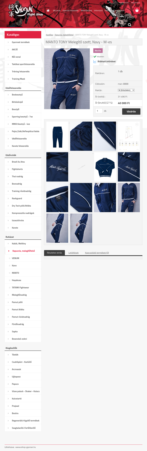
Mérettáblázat (86, 10)
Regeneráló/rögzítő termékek (25, 420)
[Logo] (24, 10)
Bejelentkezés (124, 2)
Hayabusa (16, 280)
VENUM (15, 258)
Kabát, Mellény (19, 243)
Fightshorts (17, 169)
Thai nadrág (17, 176)
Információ (98, 10)
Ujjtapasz (16, 376)
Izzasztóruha (18, 220)
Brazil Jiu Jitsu (18, 161)
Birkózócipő (17, 102)
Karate (15, 227)
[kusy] (98, 110)
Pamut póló (17, 302)
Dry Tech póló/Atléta (21, 205)
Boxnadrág (17, 183)
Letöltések (73, 252)
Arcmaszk (16, 369)
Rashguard (17, 198)
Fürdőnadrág (18, 324)
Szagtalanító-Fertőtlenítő (23, 428)
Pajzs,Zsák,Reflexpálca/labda (25, 131)
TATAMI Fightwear (20, 287)
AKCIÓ (15, 49)
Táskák (15, 354)
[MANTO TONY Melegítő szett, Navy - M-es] (67, 49)
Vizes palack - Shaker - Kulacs (26, 391)
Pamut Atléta (18, 309)
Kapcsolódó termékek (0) (97, 252)
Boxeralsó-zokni (19, 338)
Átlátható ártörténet (104, 61)
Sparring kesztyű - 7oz (22, 116)
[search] (129, 25)
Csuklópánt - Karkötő (22, 362)
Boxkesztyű (17, 94)
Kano (14, 265)
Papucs (15, 384)
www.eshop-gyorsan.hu (25, 447)
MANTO (15, 273)
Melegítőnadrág (19, 294)
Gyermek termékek (21, 42)
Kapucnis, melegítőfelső (23, 251)
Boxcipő (15, 109)
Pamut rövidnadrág (21, 316)
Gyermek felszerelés (70, 10)
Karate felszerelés (20, 146)
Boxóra (15, 413)
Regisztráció (135, 2)
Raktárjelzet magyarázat (114, 10)
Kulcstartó (17, 398)
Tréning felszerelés (21, 71)
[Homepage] (48, 10)
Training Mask (18, 78)
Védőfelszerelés (19, 138)
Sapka (15, 331)
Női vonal (56, 10)
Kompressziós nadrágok (23, 213)
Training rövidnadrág (21, 191)
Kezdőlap (49, 34)
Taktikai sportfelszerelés (23, 64)
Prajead (15, 406)
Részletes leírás (54, 252)
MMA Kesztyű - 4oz (21, 124)
